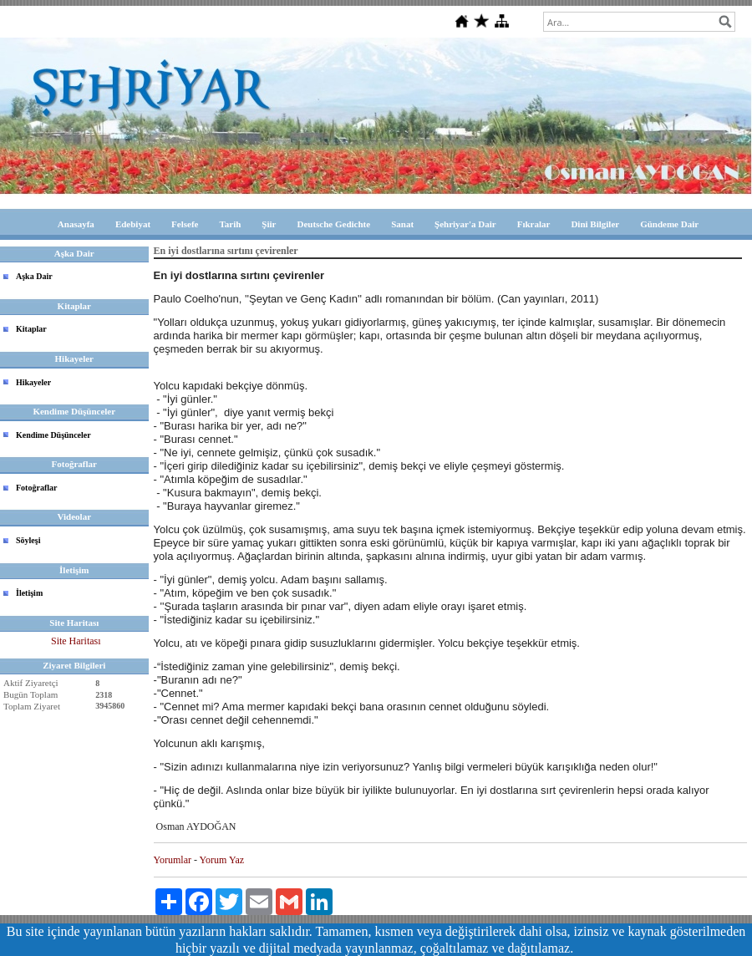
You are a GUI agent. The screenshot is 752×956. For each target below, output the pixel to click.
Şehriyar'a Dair (465, 224)
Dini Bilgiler (595, 224)
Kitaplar (31, 328)
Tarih (230, 224)
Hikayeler (33, 382)
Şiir (269, 224)
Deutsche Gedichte (333, 224)
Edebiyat (132, 224)
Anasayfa (76, 224)
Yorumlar (172, 860)
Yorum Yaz (222, 860)
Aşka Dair (34, 276)
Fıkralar (534, 224)
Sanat (402, 224)
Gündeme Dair (669, 224)
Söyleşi (28, 540)
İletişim (29, 593)
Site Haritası (76, 641)
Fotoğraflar (36, 487)
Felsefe (184, 224)
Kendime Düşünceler (53, 435)
